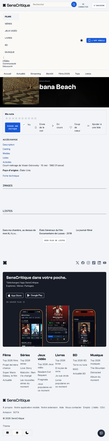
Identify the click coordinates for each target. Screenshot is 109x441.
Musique (96, 355)
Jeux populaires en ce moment (45, 387)
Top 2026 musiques (95, 362)
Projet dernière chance (10, 366)
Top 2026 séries (25, 362)
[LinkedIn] (99, 263)
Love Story (26, 368)
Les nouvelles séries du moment (27, 383)
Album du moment (95, 378)
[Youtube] (104, 263)
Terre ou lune (80, 364)
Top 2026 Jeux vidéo (46, 366)
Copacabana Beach (42, 81)
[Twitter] (77, 263)
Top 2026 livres (60, 362)
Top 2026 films (10, 360)
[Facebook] (83, 263)
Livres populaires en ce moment (62, 383)
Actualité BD (79, 373)
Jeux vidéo (42, 357)
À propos (8, 407)
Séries (25, 355)
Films (7, 355)
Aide (61, 407)
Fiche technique (11, 175)
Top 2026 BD (80, 360)
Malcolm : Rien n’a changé (27, 374)
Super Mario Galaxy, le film (10, 374)
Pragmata (43, 379)
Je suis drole (61, 375)
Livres (60, 355)
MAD (75, 369)
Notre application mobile (26, 407)
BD (75, 355)
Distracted (95, 372)
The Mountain (97, 368)
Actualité (7, 380)
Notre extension (49, 407)
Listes (8, 211)
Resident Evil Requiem (44, 374)
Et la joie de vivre (61, 370)
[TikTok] (93, 263)
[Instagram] (88, 263)
